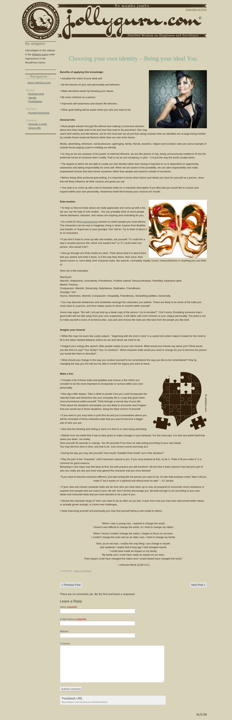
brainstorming (90, 221)
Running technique (38, 112)
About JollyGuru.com (39, 82)
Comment (65, 643)
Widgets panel (40, 54)
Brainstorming (36, 93)
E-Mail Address (73, 619)
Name (68, 607)
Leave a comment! (82, 571)
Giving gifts (34, 127)
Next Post (198, 584)
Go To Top (201, 714)
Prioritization (35, 101)
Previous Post (70, 584)
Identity (32, 97)
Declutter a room (37, 124)
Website (64, 631)
